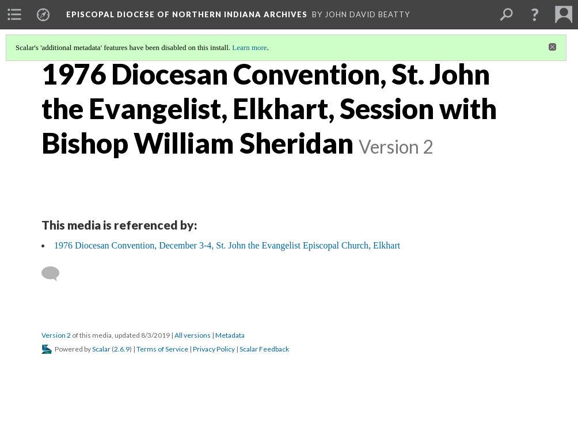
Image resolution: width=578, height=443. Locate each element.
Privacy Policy (214, 349)
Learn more (249, 47)
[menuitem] (14, 14)
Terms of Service (162, 349)
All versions (192, 335)
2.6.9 (122, 349)
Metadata (230, 335)
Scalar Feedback (264, 349)
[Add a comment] (55, 273)
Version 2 (56, 335)
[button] (534, 14)
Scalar (101, 349)
